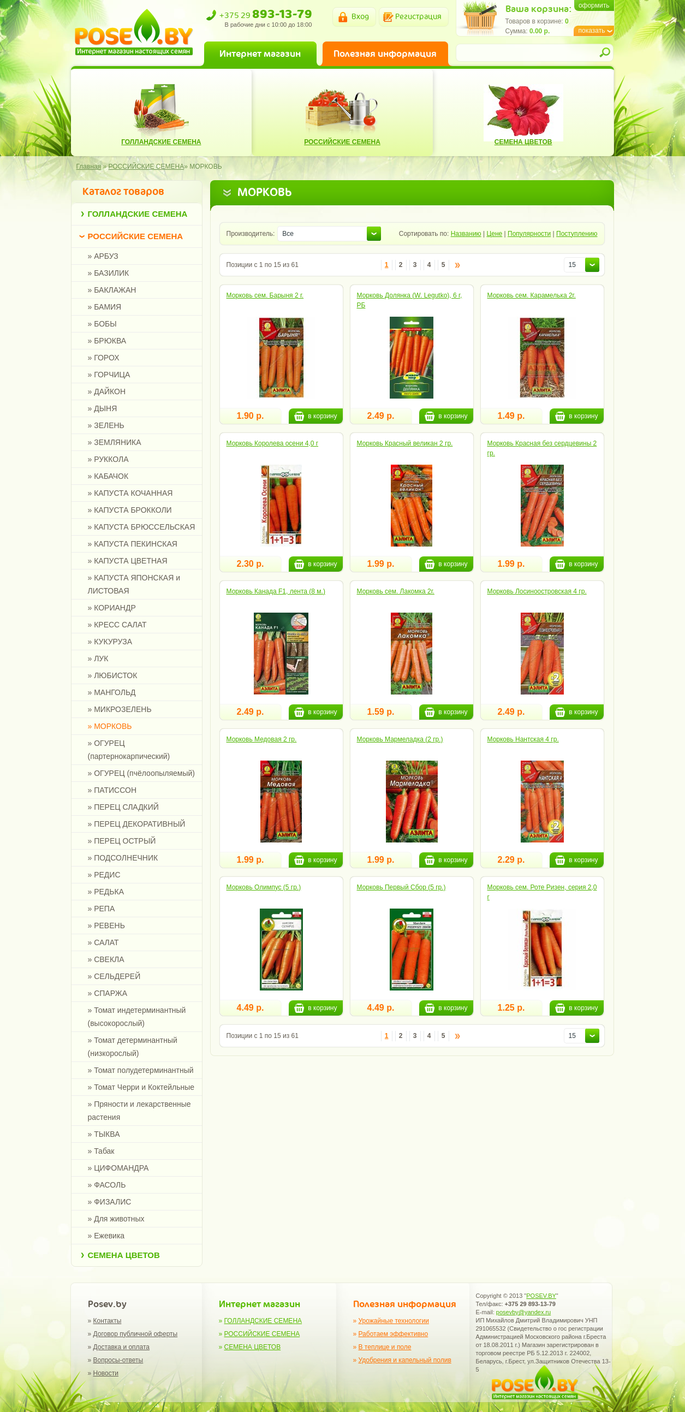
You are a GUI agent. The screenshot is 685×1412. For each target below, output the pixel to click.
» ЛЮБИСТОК (113, 675)
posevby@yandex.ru (523, 1312)
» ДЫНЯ (102, 408)
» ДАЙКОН (107, 391)
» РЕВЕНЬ (106, 925)
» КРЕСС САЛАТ (117, 624)
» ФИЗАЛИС (110, 1201)
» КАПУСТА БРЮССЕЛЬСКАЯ (141, 527)
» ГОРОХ (104, 357)
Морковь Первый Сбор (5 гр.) (401, 887)
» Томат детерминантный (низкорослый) (132, 1047)
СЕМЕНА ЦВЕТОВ (124, 1255)
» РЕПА (101, 908)
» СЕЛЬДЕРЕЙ (114, 976)
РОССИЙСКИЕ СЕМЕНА (135, 236)
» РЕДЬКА (106, 891)
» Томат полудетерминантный (141, 1070)
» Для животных (116, 1218)
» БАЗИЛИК (108, 273)
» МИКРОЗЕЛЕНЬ (120, 709)
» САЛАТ (103, 942)
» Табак (101, 1151)
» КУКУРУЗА (110, 641)
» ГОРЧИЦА (109, 374)
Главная (89, 166)
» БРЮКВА (107, 340)
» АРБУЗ (103, 256)
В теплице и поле (385, 1347)
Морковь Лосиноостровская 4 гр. (537, 591)
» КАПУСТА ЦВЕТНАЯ (128, 560)
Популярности (529, 234)
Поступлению (576, 234)
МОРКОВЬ (205, 166)
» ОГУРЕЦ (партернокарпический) (129, 750)
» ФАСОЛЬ (107, 1184)
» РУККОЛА (108, 459)
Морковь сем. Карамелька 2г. (531, 295)
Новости (105, 1373)
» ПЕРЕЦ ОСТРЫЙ (122, 840)
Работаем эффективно (393, 1334)
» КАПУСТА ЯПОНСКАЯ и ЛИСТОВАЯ (134, 584)
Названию (466, 234)
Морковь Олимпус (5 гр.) (264, 887)
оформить (594, 5)
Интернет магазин (260, 54)
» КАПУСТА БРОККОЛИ (130, 510)
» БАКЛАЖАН (112, 290)
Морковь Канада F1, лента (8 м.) (276, 591)
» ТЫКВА (104, 1134)
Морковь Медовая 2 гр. (262, 739)
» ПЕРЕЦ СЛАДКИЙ (123, 807)
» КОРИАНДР (112, 607)
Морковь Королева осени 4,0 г (273, 443)
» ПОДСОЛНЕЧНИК (123, 857)
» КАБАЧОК (108, 476)
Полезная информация (385, 54)
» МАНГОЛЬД (112, 692)
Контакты (107, 1321)
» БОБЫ (102, 323)
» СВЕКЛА (106, 959)
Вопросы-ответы (118, 1360)
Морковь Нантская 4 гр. (523, 739)
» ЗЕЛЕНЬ (106, 425)
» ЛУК (98, 658)
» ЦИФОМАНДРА (118, 1168)
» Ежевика (106, 1235)
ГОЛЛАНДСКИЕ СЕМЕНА (138, 213)
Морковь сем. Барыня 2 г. (265, 295)
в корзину (315, 416)
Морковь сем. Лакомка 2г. (395, 591)
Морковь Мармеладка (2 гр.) (400, 739)
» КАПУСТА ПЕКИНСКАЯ (132, 543)
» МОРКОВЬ (110, 726)
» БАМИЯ (105, 306)
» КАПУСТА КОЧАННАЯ (130, 493)
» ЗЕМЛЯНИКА (114, 442)
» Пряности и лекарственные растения (139, 1111)
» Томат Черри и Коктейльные (141, 1087)
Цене (494, 234)
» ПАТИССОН (112, 790)
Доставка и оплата (121, 1347)
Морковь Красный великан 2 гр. (405, 443)
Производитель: (251, 234)
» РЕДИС (104, 874)
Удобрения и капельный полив (405, 1360)
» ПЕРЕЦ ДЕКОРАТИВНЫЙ (137, 824)
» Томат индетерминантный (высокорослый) (137, 1017)
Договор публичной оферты (135, 1334)
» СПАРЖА (108, 993)
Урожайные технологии (394, 1321)
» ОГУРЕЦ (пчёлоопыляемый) (141, 773)
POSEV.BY (541, 1295)
